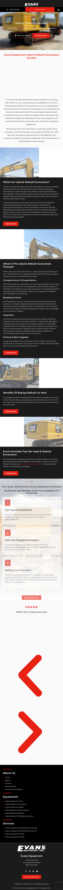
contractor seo (17, 888)
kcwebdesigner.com (32, 888)
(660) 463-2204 (31, 865)
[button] (58, 9)
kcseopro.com (46, 888)
